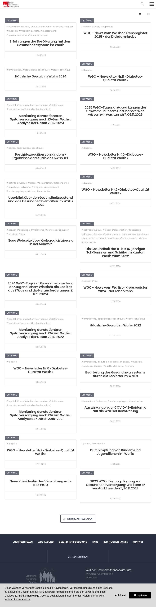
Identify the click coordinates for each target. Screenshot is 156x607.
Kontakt (138, 542)
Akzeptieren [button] (140, 595)
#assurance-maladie (18, 27)
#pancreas (51, 230)
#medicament (48, 31)
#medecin (12, 31)
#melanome (37, 230)
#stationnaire (56, 105)
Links (95, 542)
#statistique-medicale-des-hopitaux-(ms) (29, 109)
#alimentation (44, 183)
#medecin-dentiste (29, 31)
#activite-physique (17, 183)
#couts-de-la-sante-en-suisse (46, 27)
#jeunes (11, 148)
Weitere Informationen (17, 599)
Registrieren (80, 557)
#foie (95, 281)
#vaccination (44, 191)
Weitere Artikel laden (79, 519)
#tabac (31, 191)
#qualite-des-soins (17, 35)
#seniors (129, 366)
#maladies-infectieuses (94, 401)
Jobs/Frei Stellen (23, 542)
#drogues (37, 187)
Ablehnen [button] (120, 595)
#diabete (87, 70)
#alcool (32, 183)
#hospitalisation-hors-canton (32, 105)
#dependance (61, 183)
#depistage (107, 27)
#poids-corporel (111, 234)
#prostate (12, 234)
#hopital (68, 27)
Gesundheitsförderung (73, 542)
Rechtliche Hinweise (115, 542)
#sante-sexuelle (128, 238)
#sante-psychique (38, 35)
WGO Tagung (46, 542)
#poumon (63, 230)
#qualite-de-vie (90, 238)
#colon (95, 27)
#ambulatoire (14, 70)
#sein (22, 234)
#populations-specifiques (36, 70)
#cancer (86, 27)
